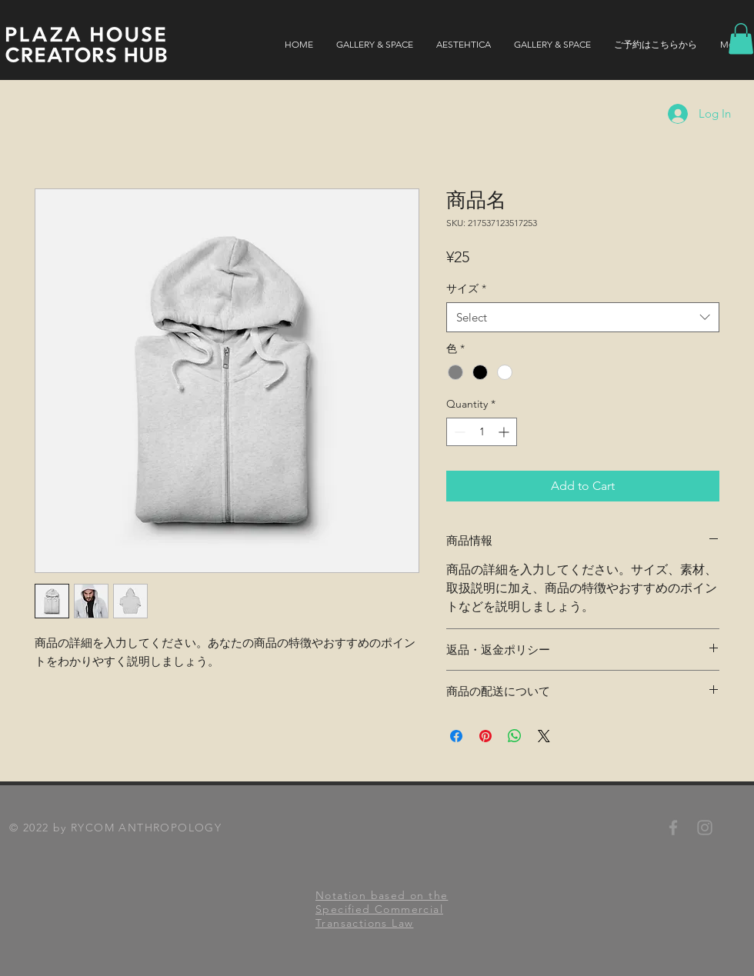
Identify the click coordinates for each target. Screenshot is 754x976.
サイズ (466, 288)
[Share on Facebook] (456, 736)
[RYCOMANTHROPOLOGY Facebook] (673, 828)
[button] (741, 39)
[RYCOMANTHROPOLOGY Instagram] (705, 828)
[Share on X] (544, 736)
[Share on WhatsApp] (514, 736)
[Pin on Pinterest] (485, 736)
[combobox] (582, 317)
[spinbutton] (481, 431)
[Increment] (505, 431)
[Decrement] (458, 431)
